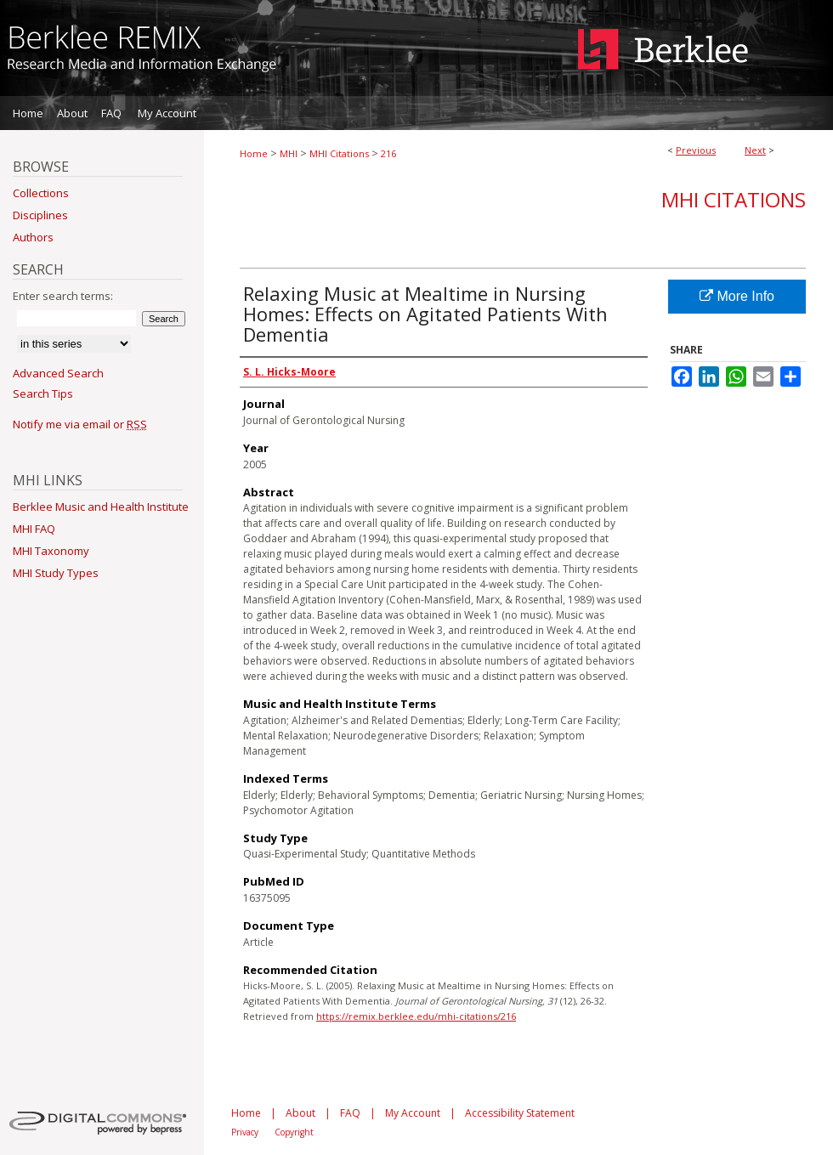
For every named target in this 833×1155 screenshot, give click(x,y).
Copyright (294, 1132)
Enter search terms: (63, 295)
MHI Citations (339, 153)
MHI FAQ (34, 528)
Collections (41, 193)
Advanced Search (58, 373)
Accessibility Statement (520, 1113)
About (300, 1113)
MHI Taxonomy (51, 550)
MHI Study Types (56, 572)
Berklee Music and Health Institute (101, 506)
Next (755, 150)
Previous (696, 150)
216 (388, 153)
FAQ (350, 1113)
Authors (33, 237)
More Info (737, 296)
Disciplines (40, 215)
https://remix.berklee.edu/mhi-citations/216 (416, 1016)
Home (254, 153)
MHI (289, 153)
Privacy (244, 1132)
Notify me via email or (80, 424)
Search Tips (43, 393)
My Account (412, 1113)
